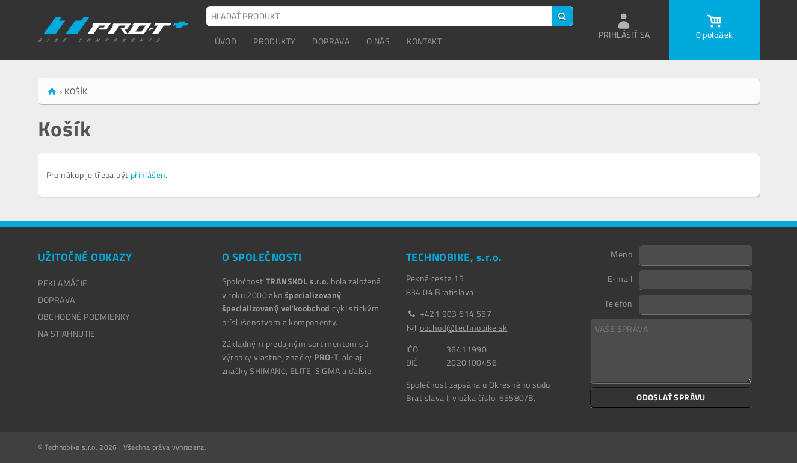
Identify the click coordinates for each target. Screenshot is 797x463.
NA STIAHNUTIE (67, 333)
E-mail (620, 278)
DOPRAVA (330, 41)
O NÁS (378, 41)
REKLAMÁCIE (63, 283)
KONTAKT (424, 41)
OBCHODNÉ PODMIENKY (84, 316)
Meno (621, 254)
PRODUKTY (274, 41)
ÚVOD (226, 41)
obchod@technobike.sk (464, 327)
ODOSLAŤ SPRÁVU (671, 397)
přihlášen (148, 174)
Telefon (618, 303)
